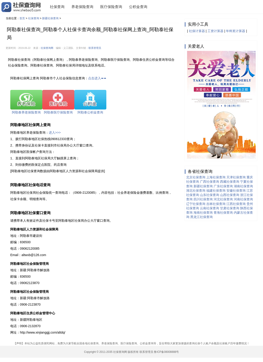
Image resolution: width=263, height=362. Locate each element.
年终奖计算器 (235, 31)
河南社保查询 (243, 199)
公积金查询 (138, 7)
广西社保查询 (209, 181)
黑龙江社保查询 (201, 217)
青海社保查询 (223, 212)
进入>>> (55, 132)
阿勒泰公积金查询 (90, 112)
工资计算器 (215, 31)
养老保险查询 (82, 7)
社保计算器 (197, 31)
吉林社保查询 (215, 204)
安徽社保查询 (236, 190)
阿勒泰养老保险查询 (26, 112)
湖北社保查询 (195, 190)
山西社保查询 (229, 195)
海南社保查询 (203, 212)
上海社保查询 (215, 177)
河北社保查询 (223, 199)
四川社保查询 (203, 199)
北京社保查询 (195, 177)
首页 (22, 18)
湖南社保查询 (243, 186)
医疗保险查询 (111, 7)
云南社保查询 (209, 208)
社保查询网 (47, 48)
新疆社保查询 (50, 18)
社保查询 (57, 7)
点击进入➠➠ (97, 78)
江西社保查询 (236, 204)
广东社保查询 (223, 186)
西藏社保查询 (229, 181)
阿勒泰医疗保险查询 (58, 112)
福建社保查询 (215, 190)
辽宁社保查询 (195, 204)
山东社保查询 (209, 195)
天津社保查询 (236, 177)
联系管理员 (95, 48)
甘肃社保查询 (229, 208)
